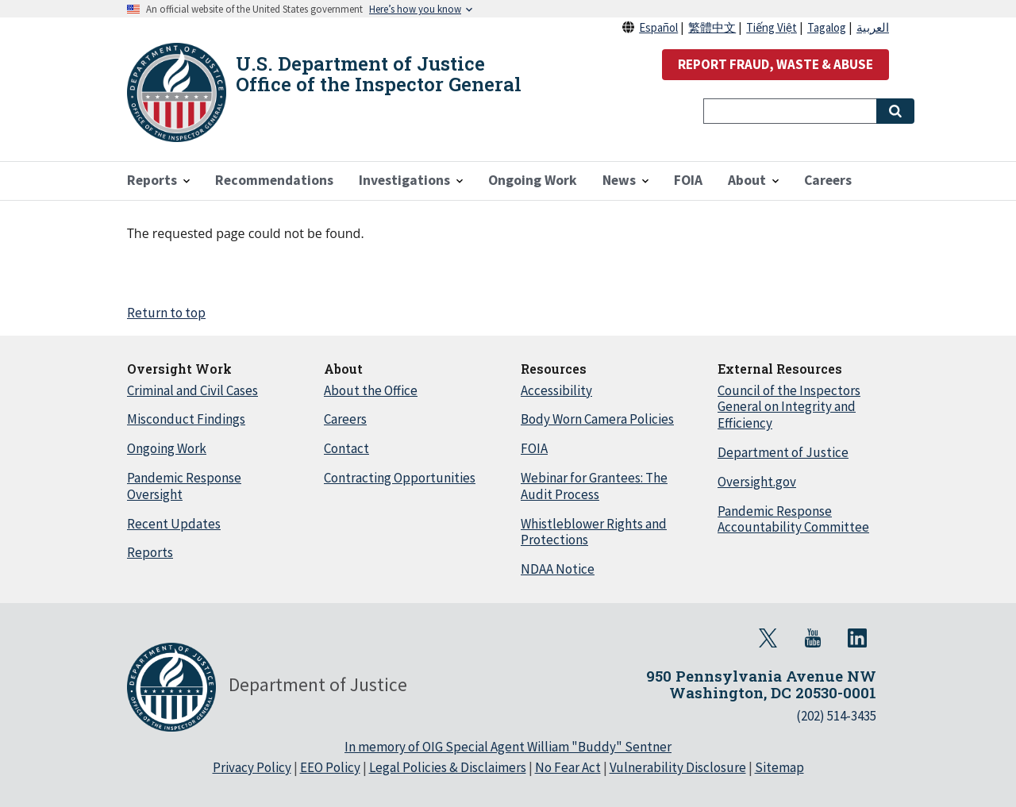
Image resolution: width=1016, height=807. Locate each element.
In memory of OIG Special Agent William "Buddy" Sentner (508, 746)
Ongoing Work (166, 448)
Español (658, 27)
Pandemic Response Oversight (184, 486)
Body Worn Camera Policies (597, 419)
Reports (150, 552)
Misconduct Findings (186, 419)
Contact (346, 448)
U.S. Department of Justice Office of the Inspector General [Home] (378, 74)
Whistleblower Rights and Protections (594, 532)
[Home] (176, 92)
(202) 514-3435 (836, 715)
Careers (345, 419)
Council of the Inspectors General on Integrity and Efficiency (789, 407)
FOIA (534, 448)
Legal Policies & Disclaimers (447, 767)
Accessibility (556, 390)
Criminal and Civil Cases (192, 390)
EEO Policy (330, 767)
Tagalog (826, 27)
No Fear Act (568, 767)
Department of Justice (783, 452)
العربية (872, 27)
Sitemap (779, 767)
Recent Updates (174, 523)
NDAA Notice (558, 569)
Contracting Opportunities (399, 477)
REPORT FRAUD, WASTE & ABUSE (775, 64)
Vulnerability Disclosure (678, 767)
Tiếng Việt (771, 27)
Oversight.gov (757, 481)
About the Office (371, 390)
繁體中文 (712, 27)
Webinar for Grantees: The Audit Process (594, 486)
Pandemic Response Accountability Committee (793, 519)
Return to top (166, 312)
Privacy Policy (252, 767)
